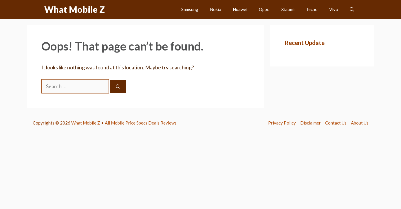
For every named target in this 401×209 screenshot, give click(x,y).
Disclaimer (310, 122)
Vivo (333, 9)
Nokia (215, 9)
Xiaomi (287, 9)
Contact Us (336, 122)
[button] (352, 9)
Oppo (264, 9)
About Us (360, 122)
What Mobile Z (74, 9)
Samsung (189, 9)
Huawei (240, 9)
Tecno (312, 9)
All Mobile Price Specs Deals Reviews (141, 122)
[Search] (118, 86)
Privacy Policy (282, 122)
